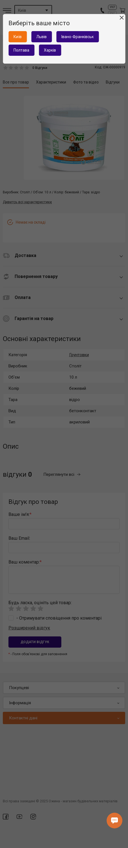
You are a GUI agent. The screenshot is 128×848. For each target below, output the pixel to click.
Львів (41, 36)
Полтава (21, 50)
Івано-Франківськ (77, 36)
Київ (18, 36)
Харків (50, 50)
